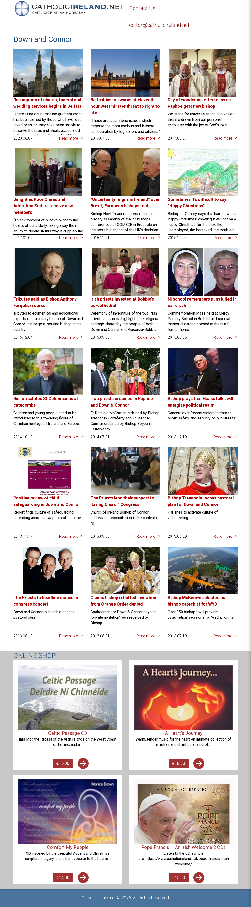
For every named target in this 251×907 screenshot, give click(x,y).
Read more (68, 138)
